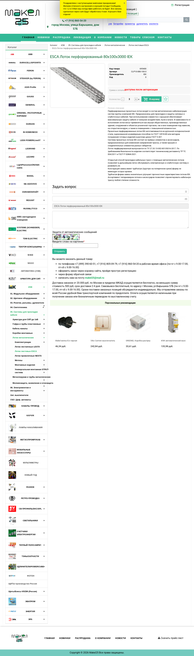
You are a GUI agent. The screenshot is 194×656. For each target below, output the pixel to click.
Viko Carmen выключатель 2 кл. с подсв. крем (112, 341)
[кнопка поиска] (186, 19)
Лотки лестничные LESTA (27, 347)
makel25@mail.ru (94, 277)
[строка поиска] (145, 19)
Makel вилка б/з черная (66, 341)
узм (110, 24)
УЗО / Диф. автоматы (20, 400)
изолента (153, 24)
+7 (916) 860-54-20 (75, 20)
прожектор (130, 24)
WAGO (21, 263)
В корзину (151, 99)
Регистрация (182, 5)
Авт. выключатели (19, 395)
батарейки (118, 24)
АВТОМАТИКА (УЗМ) (24, 271)
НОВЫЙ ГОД (22, 475)
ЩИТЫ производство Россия (22, 584)
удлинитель (142, 24)
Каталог (12, 47)
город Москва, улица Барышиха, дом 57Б (75, 26)
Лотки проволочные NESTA (28, 356)
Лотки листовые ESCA (26, 351)
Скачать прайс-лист (170, 638)
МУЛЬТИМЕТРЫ (23, 463)
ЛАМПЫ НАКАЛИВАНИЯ (25, 427)
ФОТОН (21, 576)
